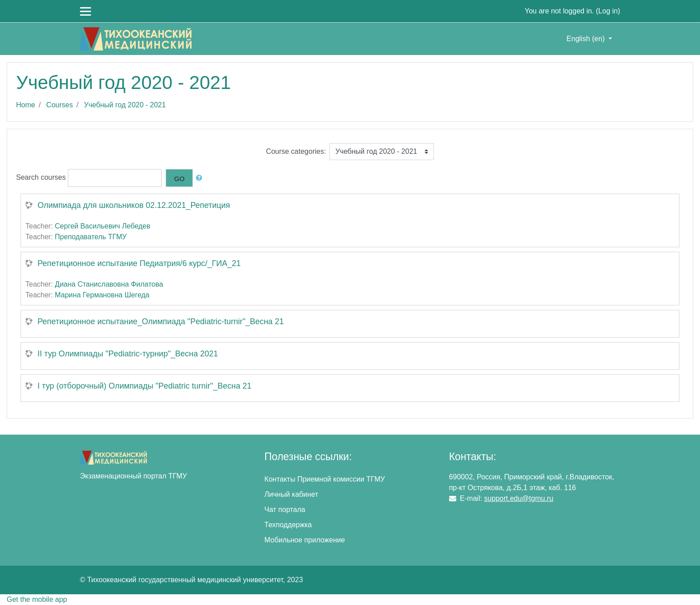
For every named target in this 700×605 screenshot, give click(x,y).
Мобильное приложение (304, 540)
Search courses (41, 177)
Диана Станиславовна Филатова (109, 284)
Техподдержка (288, 525)
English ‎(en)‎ (587, 38)
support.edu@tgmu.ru (518, 498)
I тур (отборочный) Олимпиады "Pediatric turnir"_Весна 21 (144, 385)
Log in (608, 11)
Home (25, 105)
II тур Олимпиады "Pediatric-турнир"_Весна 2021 (128, 353)
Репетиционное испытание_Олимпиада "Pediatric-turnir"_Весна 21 (161, 321)
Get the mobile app (37, 599)
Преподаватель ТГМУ (91, 237)
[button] (201, 178)
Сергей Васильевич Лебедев (102, 226)
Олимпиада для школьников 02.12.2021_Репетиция (134, 205)
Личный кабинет (291, 494)
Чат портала (284, 509)
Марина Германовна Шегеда (102, 295)
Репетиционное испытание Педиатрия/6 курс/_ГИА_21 (139, 263)
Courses (59, 105)
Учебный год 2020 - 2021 (125, 105)
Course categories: (296, 151)
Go (179, 178)
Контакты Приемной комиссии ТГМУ (324, 479)
